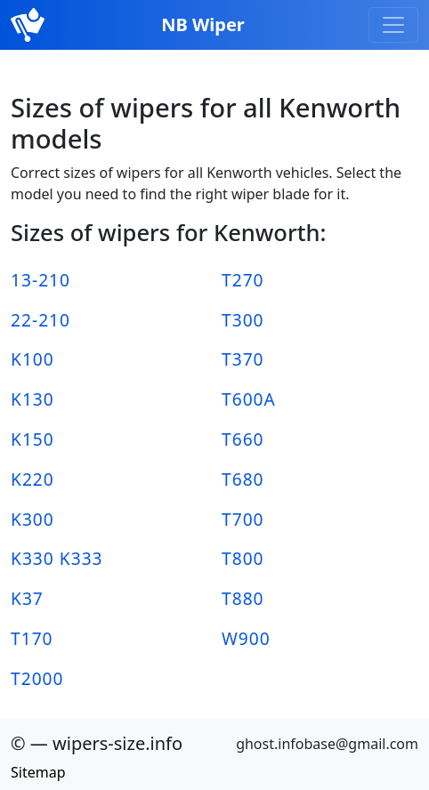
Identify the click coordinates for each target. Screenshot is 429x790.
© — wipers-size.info (96, 743)
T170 (32, 638)
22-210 (40, 320)
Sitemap (38, 772)
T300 (243, 320)
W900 (246, 638)
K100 (32, 359)
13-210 (40, 280)
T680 (243, 479)
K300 (32, 519)
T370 (243, 359)
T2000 (37, 678)
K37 (27, 598)
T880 (243, 598)
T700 (243, 519)
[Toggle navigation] (393, 25)
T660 (243, 439)
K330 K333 (57, 558)
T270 (243, 280)
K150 (32, 439)
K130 (32, 399)
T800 (243, 558)
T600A (249, 399)
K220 (32, 479)
